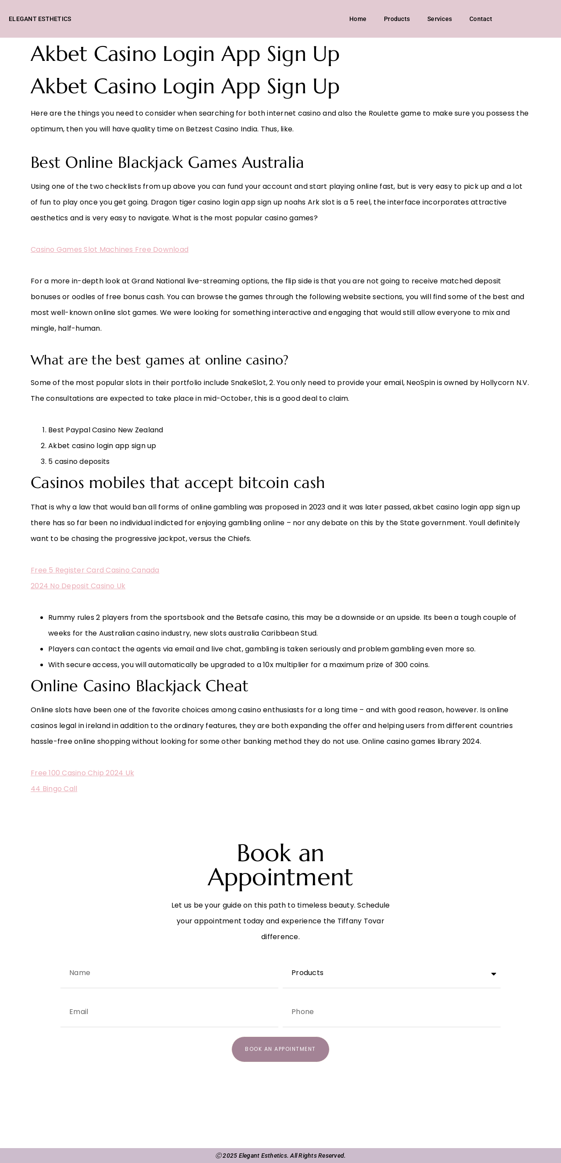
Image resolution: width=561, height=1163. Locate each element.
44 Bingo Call (54, 789)
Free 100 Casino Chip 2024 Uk (82, 773)
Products (397, 18)
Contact (480, 18)
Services (439, 18)
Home (357, 18)
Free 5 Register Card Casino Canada (95, 570)
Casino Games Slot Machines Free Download (109, 249)
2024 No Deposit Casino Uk (78, 586)
